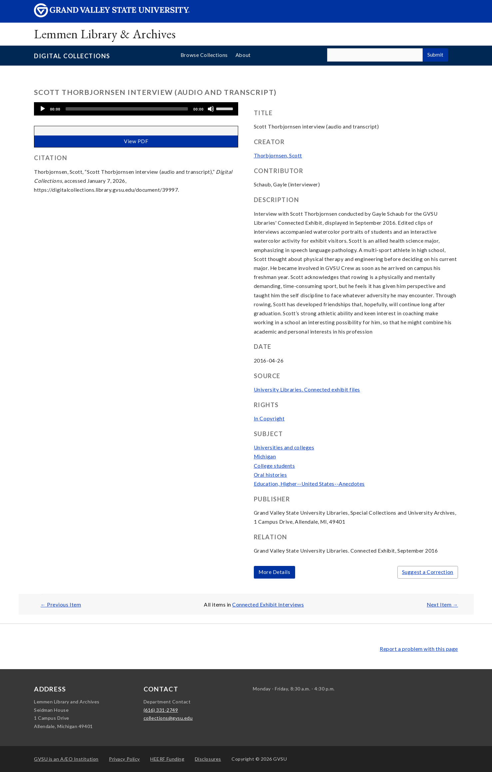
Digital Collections (72, 56)
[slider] (127, 109)
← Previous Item (61, 605)
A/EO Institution (66, 759)
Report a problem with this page (419, 649)
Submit (435, 55)
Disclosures (208, 759)
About (243, 55)
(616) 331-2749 (161, 710)
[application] (136, 109)
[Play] (42, 109)
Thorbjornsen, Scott (278, 155)
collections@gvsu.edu (168, 718)
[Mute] (211, 109)
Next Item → (442, 605)
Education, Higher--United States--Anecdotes (309, 484)
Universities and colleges (284, 447)
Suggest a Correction (427, 572)
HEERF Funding (167, 759)
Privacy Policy (124, 759)
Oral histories (270, 475)
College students (274, 466)
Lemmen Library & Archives (105, 34)
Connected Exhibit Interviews (268, 605)
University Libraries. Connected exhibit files (307, 389)
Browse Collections (204, 55)
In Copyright (269, 418)
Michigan (265, 456)
